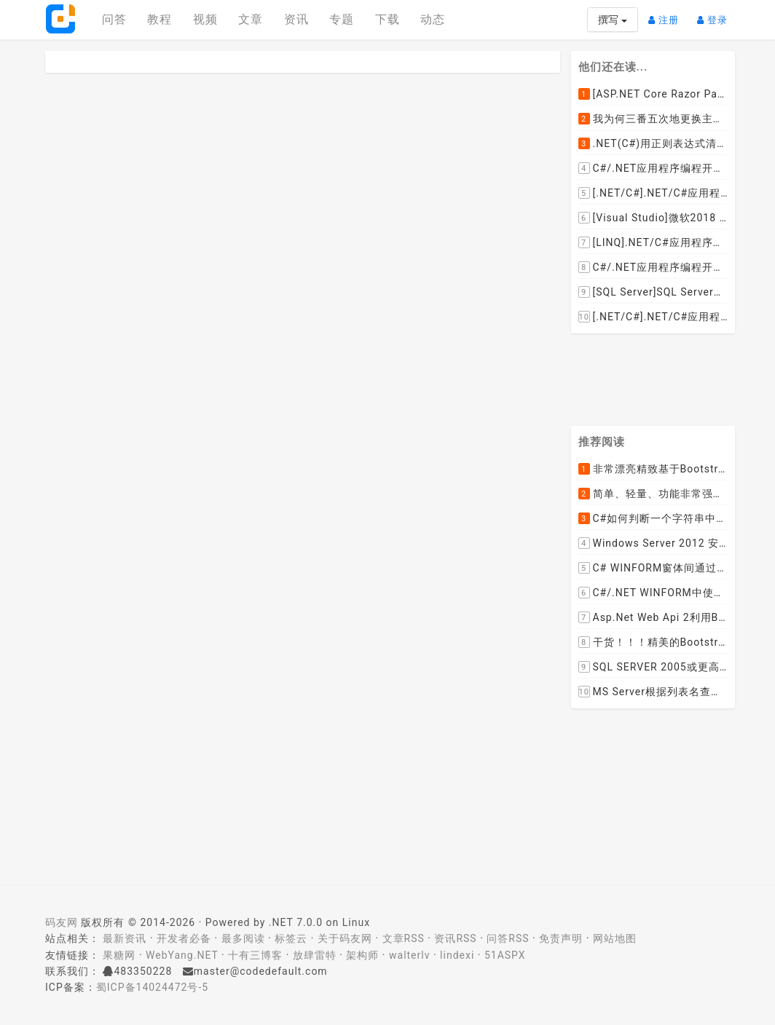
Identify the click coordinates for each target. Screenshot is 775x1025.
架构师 (362, 955)
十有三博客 (255, 955)
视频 (205, 19)
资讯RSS (455, 938)
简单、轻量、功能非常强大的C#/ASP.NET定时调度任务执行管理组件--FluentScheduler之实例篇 (653, 494)
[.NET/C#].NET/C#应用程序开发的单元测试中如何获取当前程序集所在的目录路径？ (653, 193)
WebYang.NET (182, 955)
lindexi (457, 955)
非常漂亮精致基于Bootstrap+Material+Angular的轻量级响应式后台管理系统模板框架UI (653, 469)
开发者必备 (184, 938)
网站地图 (615, 938)
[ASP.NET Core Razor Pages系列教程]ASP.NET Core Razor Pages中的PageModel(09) (653, 94)
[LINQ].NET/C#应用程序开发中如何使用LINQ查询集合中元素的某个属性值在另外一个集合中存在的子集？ (653, 242)
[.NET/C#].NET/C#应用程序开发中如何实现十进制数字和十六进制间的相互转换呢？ (653, 316)
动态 (432, 19)
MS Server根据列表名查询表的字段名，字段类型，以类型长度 (653, 692)
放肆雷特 (315, 955)
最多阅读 (243, 938)
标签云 (291, 938)
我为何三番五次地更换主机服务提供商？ (653, 118)
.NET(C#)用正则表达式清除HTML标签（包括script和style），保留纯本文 (653, 143)
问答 (114, 19)
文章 (250, 19)
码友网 (61, 922)
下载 (387, 19)
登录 (716, 14)
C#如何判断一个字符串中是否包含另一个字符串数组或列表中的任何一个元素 (653, 519)
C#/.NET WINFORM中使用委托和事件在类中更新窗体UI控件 (653, 593)
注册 (667, 14)
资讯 (296, 19)
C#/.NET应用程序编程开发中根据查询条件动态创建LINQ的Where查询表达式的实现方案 (653, 267)
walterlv (409, 955)
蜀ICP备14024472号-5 (152, 987)
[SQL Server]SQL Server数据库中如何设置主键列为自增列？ (653, 292)
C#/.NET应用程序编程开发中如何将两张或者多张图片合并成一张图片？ (653, 168)
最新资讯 (124, 938)
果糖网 (119, 955)
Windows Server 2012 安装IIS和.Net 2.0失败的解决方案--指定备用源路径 (653, 543)
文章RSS (403, 938)
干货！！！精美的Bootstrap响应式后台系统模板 (653, 642)
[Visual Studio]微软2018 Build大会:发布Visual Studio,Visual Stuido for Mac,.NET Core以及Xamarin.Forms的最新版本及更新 (653, 217)
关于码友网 (345, 938)
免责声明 (561, 938)
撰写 (612, 19)
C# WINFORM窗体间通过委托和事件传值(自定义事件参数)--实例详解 (653, 568)
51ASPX (505, 955)
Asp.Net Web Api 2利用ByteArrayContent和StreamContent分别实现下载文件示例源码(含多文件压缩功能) (653, 618)
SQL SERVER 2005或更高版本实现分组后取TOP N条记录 (653, 667)
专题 (341, 19)
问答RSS (508, 938)
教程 (159, 19)
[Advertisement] (671, 377)
